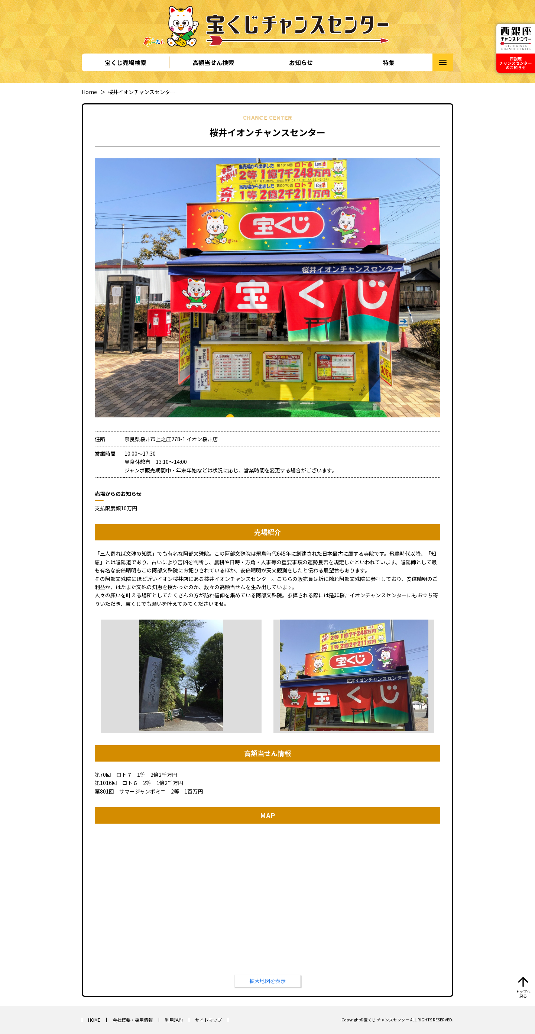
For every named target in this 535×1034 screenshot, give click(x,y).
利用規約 (174, 1020)
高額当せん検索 (213, 62)
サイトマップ (208, 1020)
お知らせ (301, 62)
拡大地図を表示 (267, 981)
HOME (94, 1020)
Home (89, 92)
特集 (389, 62)
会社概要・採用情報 (133, 1020)
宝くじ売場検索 (125, 62)
